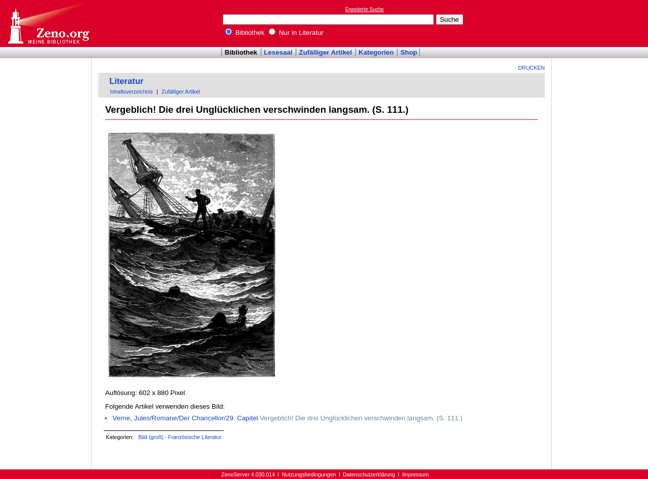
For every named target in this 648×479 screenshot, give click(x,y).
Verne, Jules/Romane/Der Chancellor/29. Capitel (185, 418)
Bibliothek (245, 32)
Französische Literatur (194, 437)
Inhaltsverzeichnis (131, 92)
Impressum (415, 474)
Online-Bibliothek (48, 23)
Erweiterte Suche (364, 9)
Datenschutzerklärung (369, 474)
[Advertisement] (601, 23)
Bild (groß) (151, 437)
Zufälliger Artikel (325, 52)
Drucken (531, 68)
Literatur (126, 81)
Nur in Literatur (296, 32)
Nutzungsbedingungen (309, 474)
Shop (408, 52)
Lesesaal (278, 52)
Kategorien (376, 52)
